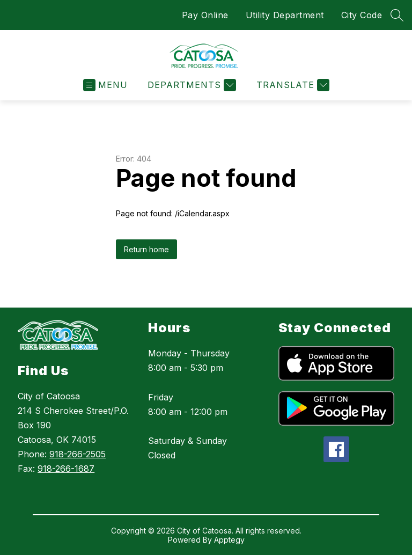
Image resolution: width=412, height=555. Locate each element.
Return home (146, 249)
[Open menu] (105, 85)
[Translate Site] (291, 85)
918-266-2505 (77, 454)
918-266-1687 (66, 468)
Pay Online (205, 15)
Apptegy (229, 539)
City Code (361, 15)
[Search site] (397, 15)
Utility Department (285, 15)
